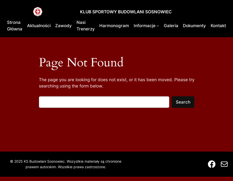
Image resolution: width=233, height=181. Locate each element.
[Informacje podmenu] (158, 25)
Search (183, 102)
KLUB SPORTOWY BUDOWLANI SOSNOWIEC (126, 11)
